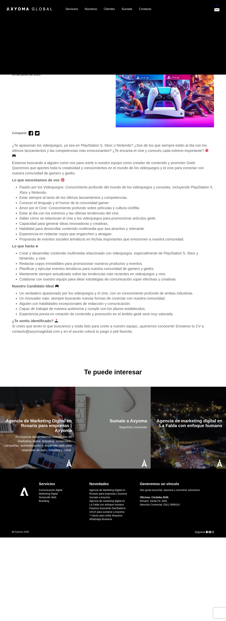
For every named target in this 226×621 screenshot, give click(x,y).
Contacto (145, 9)
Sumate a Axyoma (99, 497)
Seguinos (200, 532)
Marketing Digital (48, 493)
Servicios (72, 9)
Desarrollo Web (47, 497)
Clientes (109, 9)
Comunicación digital (50, 490)
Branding (44, 500)
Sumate (127, 9)
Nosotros (91, 9)
